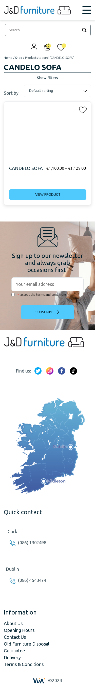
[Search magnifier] (84, 30)
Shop (18, 57)
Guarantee (14, 650)
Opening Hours (19, 630)
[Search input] (43, 30)
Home (8, 57)
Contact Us (15, 636)
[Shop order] (57, 91)
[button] (81, 109)
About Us (13, 623)
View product (48, 194)
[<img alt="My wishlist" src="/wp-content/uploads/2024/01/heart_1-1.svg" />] (61, 48)
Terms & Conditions (24, 664)
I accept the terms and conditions (38, 294)
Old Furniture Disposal (26, 643)
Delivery (12, 657)
